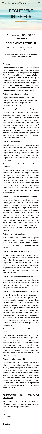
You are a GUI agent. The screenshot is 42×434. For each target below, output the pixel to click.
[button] (2, 3)
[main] (21, 14)
